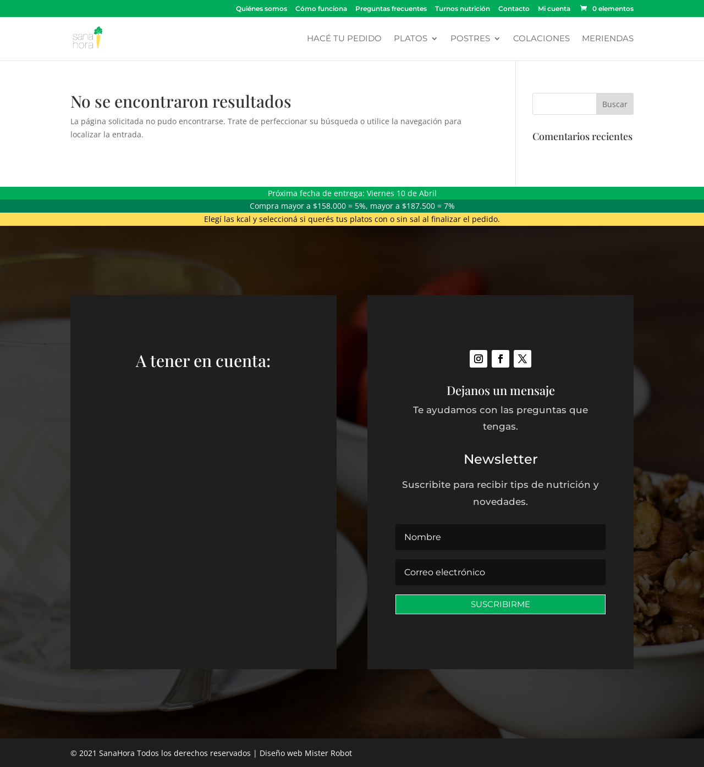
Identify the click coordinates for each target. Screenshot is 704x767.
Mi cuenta (554, 9)
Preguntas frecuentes (391, 9)
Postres (470, 39)
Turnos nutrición (462, 9)
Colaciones (541, 39)
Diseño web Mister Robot (306, 753)
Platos (410, 39)
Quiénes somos (261, 9)
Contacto (514, 9)
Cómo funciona (321, 9)
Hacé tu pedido (344, 39)
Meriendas (608, 39)
